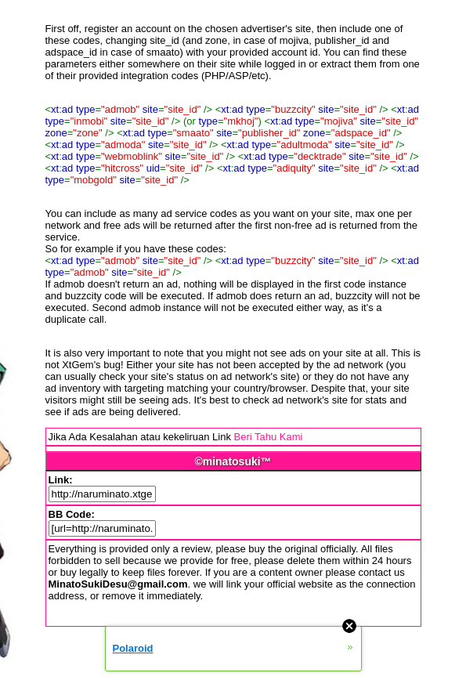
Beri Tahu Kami (268, 437)
